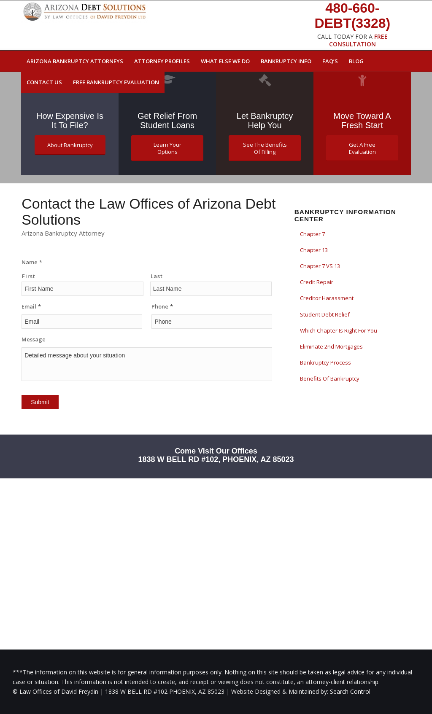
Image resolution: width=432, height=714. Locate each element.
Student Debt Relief (325, 314)
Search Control (350, 691)
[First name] (82, 289)
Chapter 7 (312, 234)
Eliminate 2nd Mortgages (331, 346)
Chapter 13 (314, 250)
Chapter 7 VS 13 (320, 266)
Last (157, 276)
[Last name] (211, 289)
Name (32, 262)
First (28, 276)
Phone (162, 306)
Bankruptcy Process (325, 362)
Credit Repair (316, 282)
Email (31, 306)
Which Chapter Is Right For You (338, 330)
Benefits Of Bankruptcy (329, 378)
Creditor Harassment (327, 298)
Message (34, 339)
